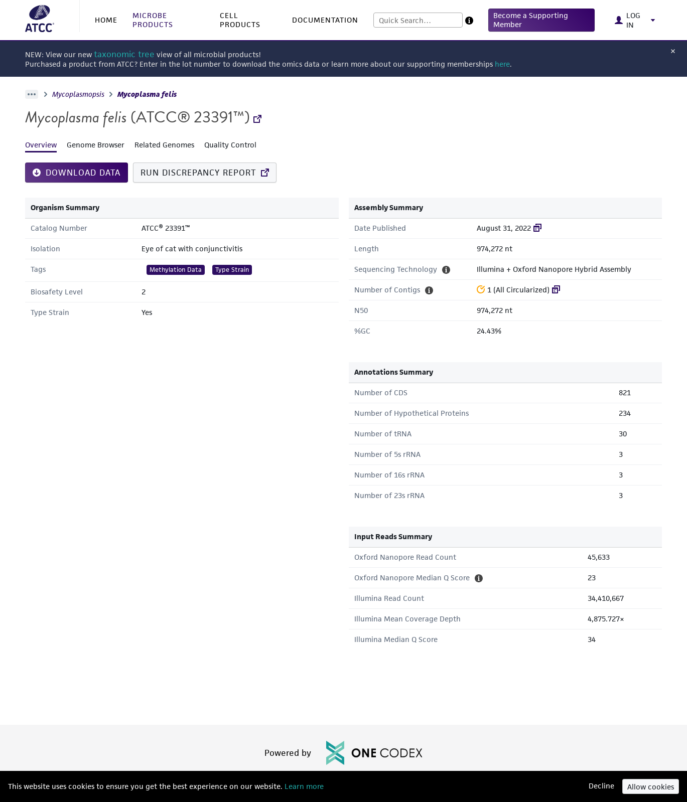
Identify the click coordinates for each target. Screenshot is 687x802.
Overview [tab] (41, 144)
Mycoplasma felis (147, 94)
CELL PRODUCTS (240, 20)
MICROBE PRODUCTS (152, 20)
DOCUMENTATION (325, 20)
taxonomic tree (124, 54)
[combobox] (417, 20)
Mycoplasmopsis (78, 94)
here (502, 64)
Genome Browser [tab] (95, 144)
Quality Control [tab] (230, 144)
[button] (541, 20)
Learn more (303, 786)
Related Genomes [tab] (164, 144)
